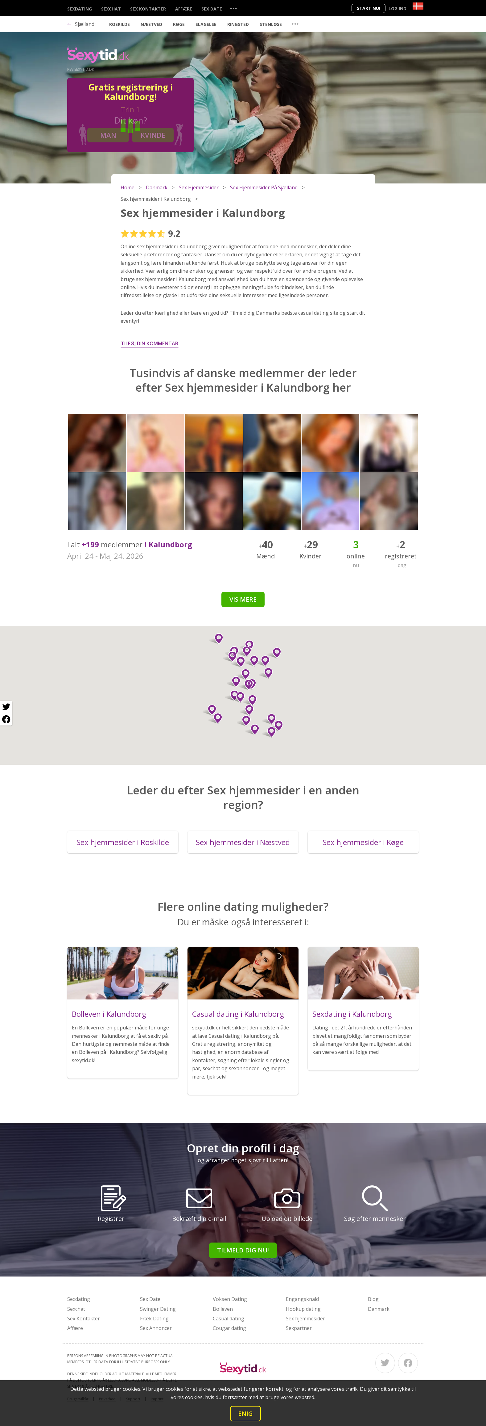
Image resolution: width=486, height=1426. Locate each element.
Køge (179, 24)
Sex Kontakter (148, 9)
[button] (234, 681)
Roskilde (119, 24)
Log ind (397, 8)
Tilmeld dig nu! (243, 1250)
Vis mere (243, 599)
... (233, 8)
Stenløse (271, 24)
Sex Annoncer (156, 1328)
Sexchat (111, 9)
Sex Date (211, 9)
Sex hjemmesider (305, 1318)
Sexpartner (299, 1328)
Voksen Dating (230, 1299)
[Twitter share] (6, 707)
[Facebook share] (6, 719)
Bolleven (223, 1309)
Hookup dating (303, 1309)
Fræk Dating (154, 1318)
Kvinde (153, 135)
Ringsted (238, 24)
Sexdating (79, 9)
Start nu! (368, 8)
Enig (245, 1413)
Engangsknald (302, 1299)
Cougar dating (229, 1328)
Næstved (151, 24)
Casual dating (228, 1318)
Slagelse (206, 24)
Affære (183, 9)
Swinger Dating (158, 1309)
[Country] (418, 6)
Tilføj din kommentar (149, 343)
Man (108, 135)
